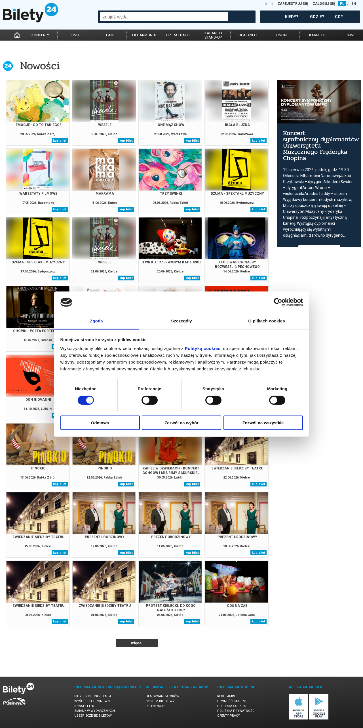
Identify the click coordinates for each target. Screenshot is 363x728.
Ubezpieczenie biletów (93, 715)
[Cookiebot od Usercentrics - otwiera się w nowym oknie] (278, 302)
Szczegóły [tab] (181, 320)
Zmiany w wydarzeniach (94, 711)
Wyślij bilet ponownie (93, 701)
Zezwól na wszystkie (263, 422)
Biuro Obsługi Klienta (92, 696)
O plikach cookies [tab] (266, 320)
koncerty (40, 35)
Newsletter (84, 706)
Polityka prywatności (236, 711)
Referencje (155, 706)
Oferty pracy (228, 715)
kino (75, 35)
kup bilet (59, 140)
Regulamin (226, 696)
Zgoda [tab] (96, 320)
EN (353, 4)
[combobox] (164, 17)
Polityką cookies (203, 348)
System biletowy (160, 701)
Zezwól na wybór (181, 422)
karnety (317, 35)
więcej (137, 643)
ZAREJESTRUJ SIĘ (293, 4)
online (282, 35)
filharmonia (144, 35)
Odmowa (100, 422)
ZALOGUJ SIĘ (324, 4)
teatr (109, 35)
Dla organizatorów (162, 696)
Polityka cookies (231, 706)
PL (342, 4)
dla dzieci (248, 35)
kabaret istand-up (213, 35)
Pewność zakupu (231, 701)
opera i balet (178, 35)
